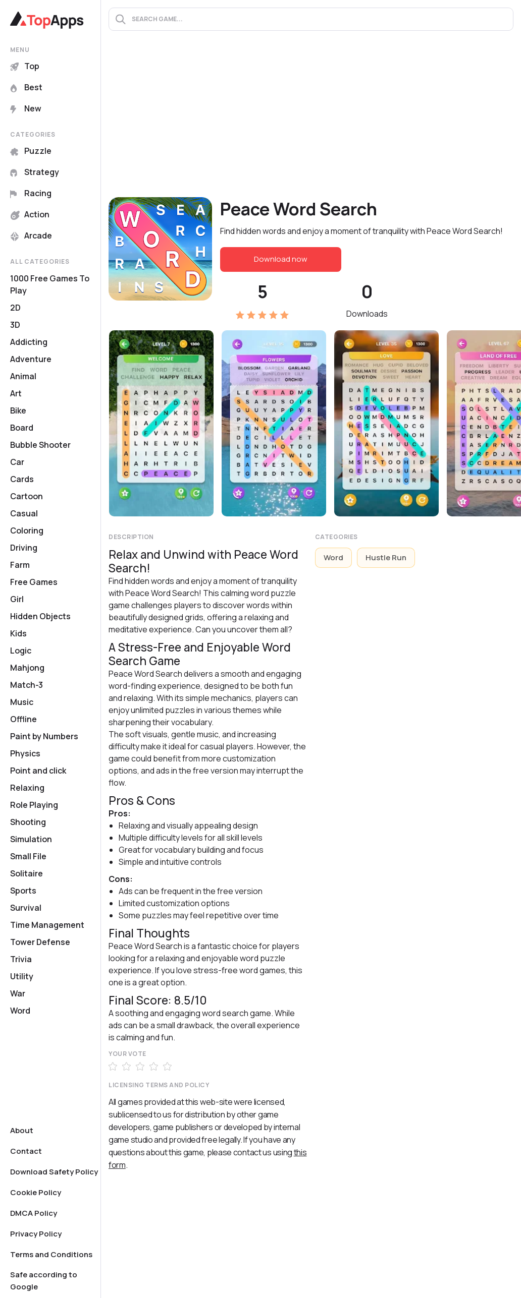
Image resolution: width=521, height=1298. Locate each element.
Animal (23, 376)
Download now (280, 259)
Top (24, 66)
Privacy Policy (36, 1233)
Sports (23, 890)
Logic (20, 650)
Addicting (28, 341)
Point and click (38, 770)
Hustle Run (386, 557)
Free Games (34, 581)
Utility (21, 976)
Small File (28, 856)
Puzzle (30, 150)
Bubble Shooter (40, 444)
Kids (18, 633)
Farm (20, 564)
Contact (26, 1151)
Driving (23, 547)
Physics (25, 753)
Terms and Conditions (51, 1254)
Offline (23, 719)
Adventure (30, 359)
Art (16, 393)
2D (15, 307)
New (25, 108)
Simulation (31, 839)
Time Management (47, 924)
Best (26, 87)
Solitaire (26, 873)
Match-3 (26, 684)
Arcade (31, 235)
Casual (24, 513)
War (17, 993)
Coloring (26, 530)
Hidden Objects (40, 616)
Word (20, 1010)
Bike (18, 410)
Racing (30, 193)
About (21, 1130)
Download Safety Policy (54, 1171)
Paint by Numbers (44, 736)
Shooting (28, 822)
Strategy (34, 172)
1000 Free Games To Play (49, 284)
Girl (17, 599)
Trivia (21, 959)
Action (29, 214)
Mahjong (27, 667)
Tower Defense (40, 942)
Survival (25, 907)
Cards (22, 479)
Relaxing (27, 787)
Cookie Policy (35, 1192)
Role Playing (34, 804)
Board (21, 427)
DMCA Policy (33, 1213)
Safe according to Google (43, 1280)
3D (15, 324)
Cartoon (26, 496)
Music (21, 701)
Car (17, 461)
